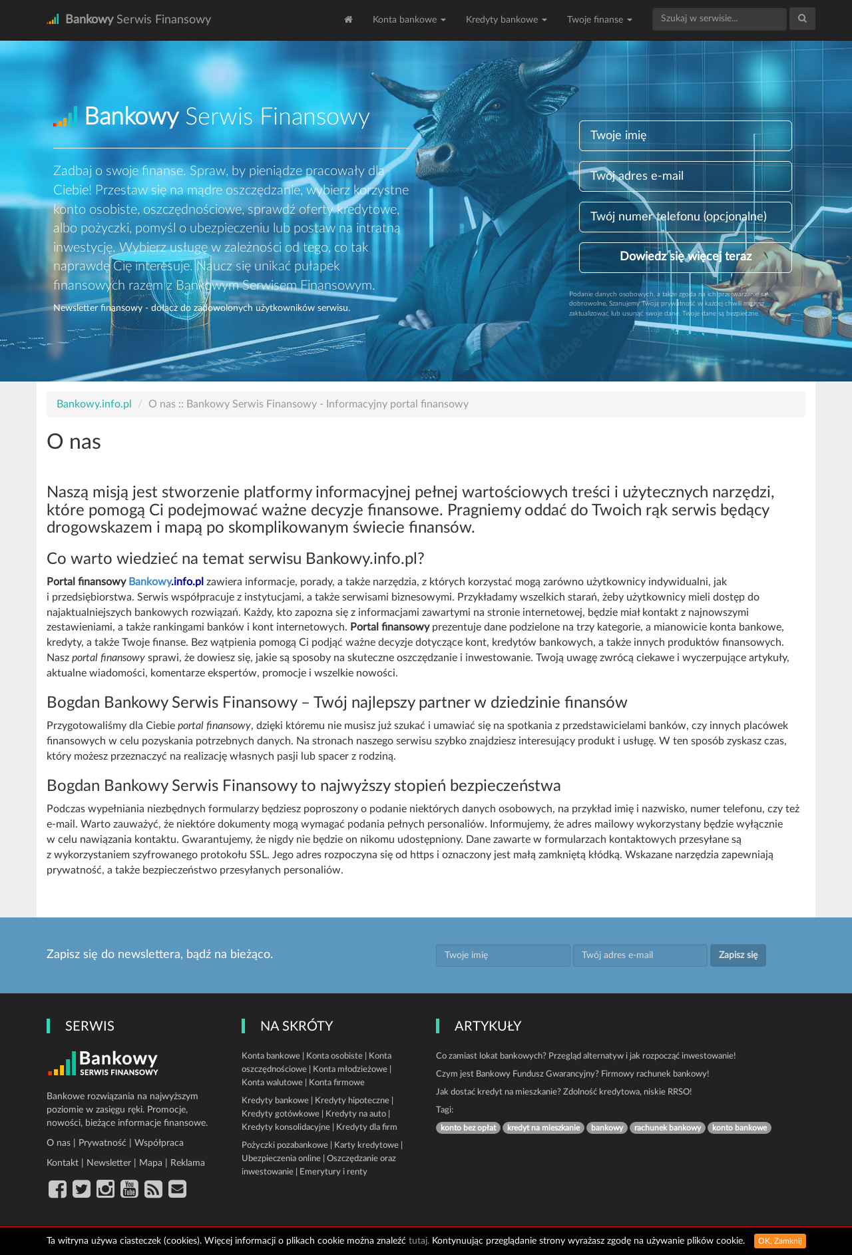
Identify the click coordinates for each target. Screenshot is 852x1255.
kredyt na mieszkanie (543, 1128)
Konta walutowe (272, 1083)
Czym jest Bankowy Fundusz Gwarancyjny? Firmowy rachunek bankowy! (573, 1074)
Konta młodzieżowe (350, 1069)
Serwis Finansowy (129, 19)
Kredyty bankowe (506, 20)
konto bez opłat (468, 1128)
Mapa (150, 1163)
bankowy (607, 1128)
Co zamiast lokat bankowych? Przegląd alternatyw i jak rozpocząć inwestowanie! (586, 1056)
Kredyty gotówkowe (281, 1114)
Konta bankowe (409, 20)
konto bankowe (739, 1128)
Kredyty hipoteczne (352, 1101)
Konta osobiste (334, 1056)
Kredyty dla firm (366, 1127)
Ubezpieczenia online (281, 1158)
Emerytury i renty (333, 1172)
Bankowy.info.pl (94, 404)
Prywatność (102, 1143)
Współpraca (159, 1143)
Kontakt (63, 1163)
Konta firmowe (337, 1083)
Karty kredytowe (366, 1145)
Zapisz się (738, 955)
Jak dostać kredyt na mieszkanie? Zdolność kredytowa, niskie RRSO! (564, 1092)
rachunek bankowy (667, 1128)
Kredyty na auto (355, 1114)
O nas (59, 1143)
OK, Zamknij (780, 1241)
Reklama (187, 1163)
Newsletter (109, 1163)
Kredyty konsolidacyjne (286, 1127)
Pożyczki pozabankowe (285, 1145)
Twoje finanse (599, 20)
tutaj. (419, 1241)
